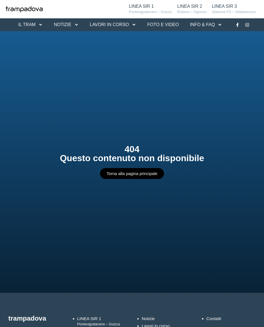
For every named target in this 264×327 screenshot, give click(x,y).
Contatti (214, 318)
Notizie (148, 318)
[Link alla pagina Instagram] (247, 25)
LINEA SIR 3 (234, 9)
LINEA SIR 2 (191, 9)
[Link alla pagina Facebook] (237, 25)
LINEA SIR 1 (150, 9)
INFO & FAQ (206, 25)
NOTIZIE (66, 25)
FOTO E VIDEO (163, 24)
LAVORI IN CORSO (113, 25)
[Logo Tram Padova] (24, 9)
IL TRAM (30, 25)
